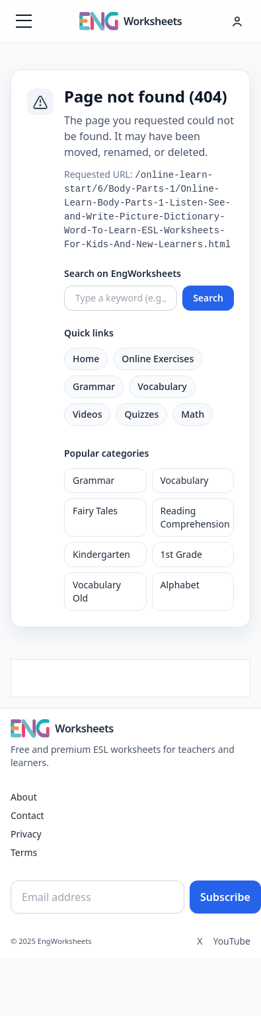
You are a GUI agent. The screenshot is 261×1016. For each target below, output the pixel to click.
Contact (27, 815)
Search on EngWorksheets (122, 273)
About (24, 797)
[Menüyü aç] (24, 21)
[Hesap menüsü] (237, 21)
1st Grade (181, 554)
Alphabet (180, 584)
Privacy (26, 834)
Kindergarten (101, 554)
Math (192, 414)
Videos (87, 414)
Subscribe (225, 897)
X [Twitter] (199, 941)
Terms (24, 852)
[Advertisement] (130, 676)
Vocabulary (161, 386)
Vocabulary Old (97, 591)
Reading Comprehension (195, 517)
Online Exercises (158, 358)
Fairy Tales (95, 510)
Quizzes (141, 414)
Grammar (94, 386)
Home (86, 358)
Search (208, 298)
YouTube (231, 941)
